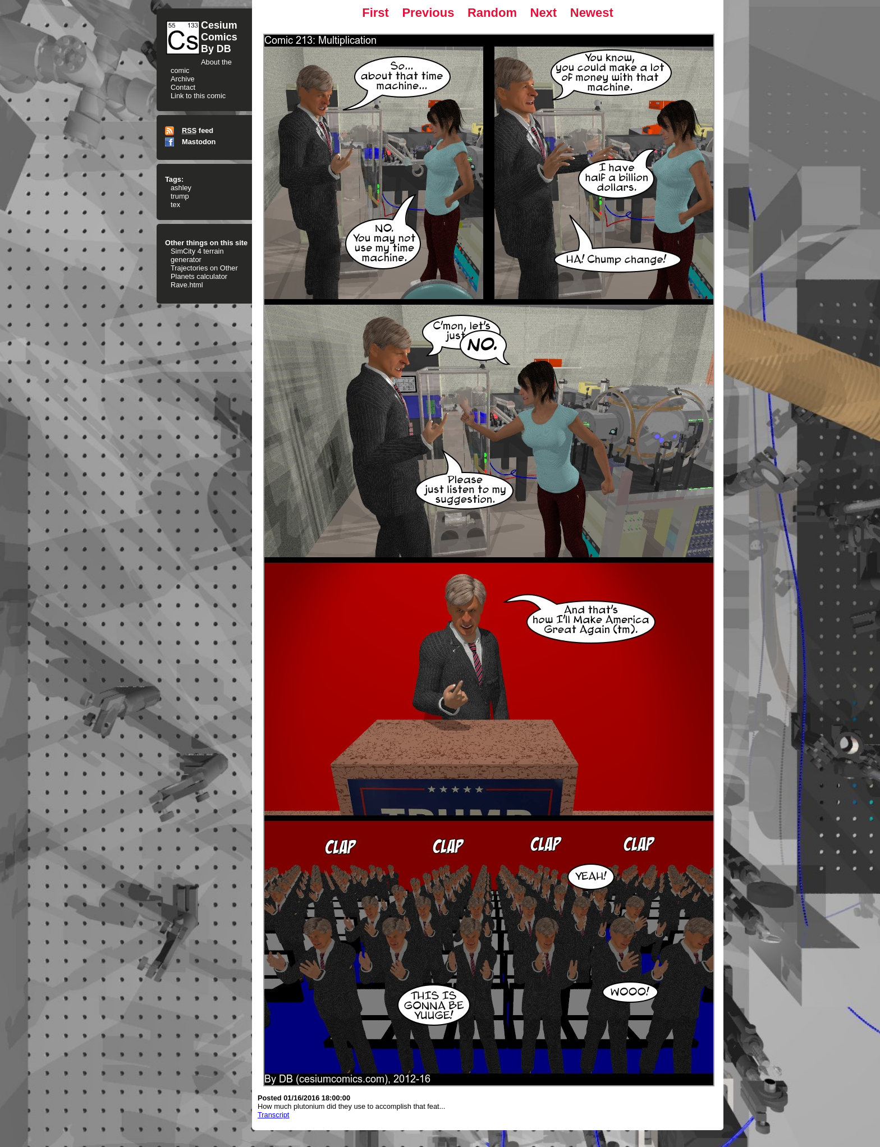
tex (175, 204)
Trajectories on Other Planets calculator (204, 272)
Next (543, 13)
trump (180, 196)
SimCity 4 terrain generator (197, 255)
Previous (428, 13)
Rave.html (187, 285)
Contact (183, 87)
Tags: (174, 179)
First (375, 13)
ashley (181, 187)
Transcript (273, 1115)
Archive (183, 79)
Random (492, 13)
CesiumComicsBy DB (219, 37)
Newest (591, 13)
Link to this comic (198, 95)
